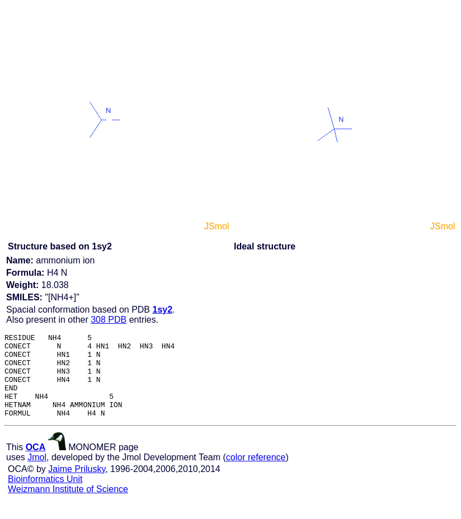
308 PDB (108, 319)
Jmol (36, 474)
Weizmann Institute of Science (68, 506)
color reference (256, 474)
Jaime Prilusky (76, 485)
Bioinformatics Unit (45, 496)
